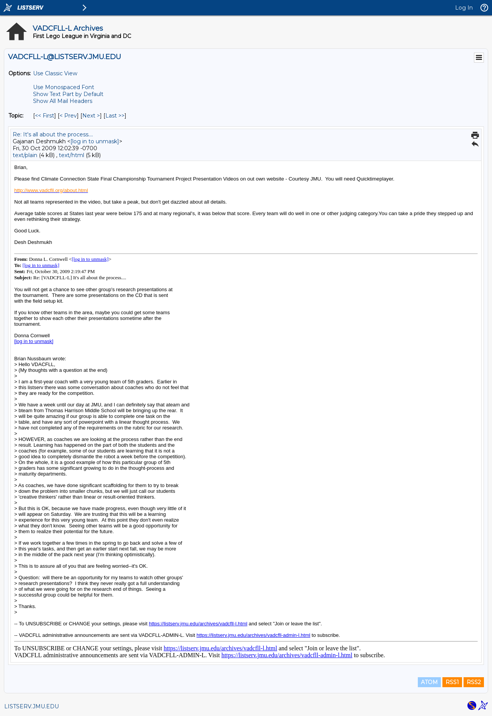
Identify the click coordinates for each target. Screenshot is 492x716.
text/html (71, 155)
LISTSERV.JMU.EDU (31, 706)
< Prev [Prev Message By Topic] (68, 115)
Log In (464, 7)
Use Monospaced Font (63, 87)
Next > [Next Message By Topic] (91, 115)
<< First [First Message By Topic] (44, 115)
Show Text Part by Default (68, 94)
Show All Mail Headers (62, 101)
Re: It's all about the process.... (53, 134)
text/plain (25, 155)
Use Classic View (55, 73)
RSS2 (474, 682)
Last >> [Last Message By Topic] (115, 115)
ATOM (429, 682)
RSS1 (452, 682)
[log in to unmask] (94, 141)
